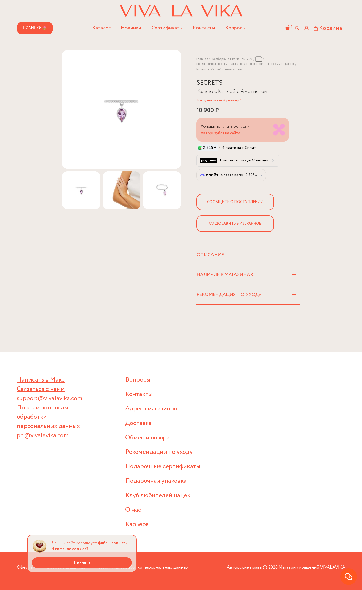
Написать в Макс (41, 379)
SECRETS (209, 82)
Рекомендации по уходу (159, 452)
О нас (133, 509)
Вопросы (235, 28)
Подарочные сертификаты (162, 466)
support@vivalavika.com (49, 398)
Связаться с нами (41, 389)
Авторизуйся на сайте (220, 133)
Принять (82, 562)
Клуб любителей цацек (157, 495)
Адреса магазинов (151, 408)
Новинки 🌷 (35, 28)
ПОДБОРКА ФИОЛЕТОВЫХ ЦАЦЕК (266, 64)
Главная (202, 58)
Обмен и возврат (149, 437)
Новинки (131, 28)
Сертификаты (167, 28)
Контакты (204, 28)
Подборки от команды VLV (232, 58)
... (258, 58)
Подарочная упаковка (156, 481)
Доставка (138, 423)
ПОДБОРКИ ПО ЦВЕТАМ (216, 64)
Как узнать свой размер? (218, 100)
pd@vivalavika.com (43, 435)
